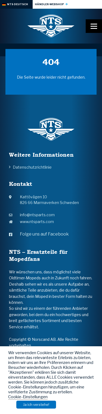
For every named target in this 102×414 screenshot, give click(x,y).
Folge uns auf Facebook (39, 234)
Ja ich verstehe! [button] (36, 404)
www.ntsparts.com (31, 221)
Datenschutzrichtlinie (32, 167)
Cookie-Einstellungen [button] (28, 396)
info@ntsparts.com (32, 214)
